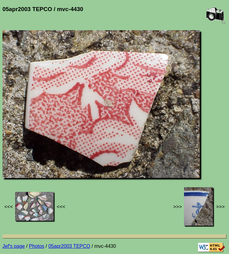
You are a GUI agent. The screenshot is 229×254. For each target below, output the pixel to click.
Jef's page (13, 246)
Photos (36, 246)
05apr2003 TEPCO (69, 246)
